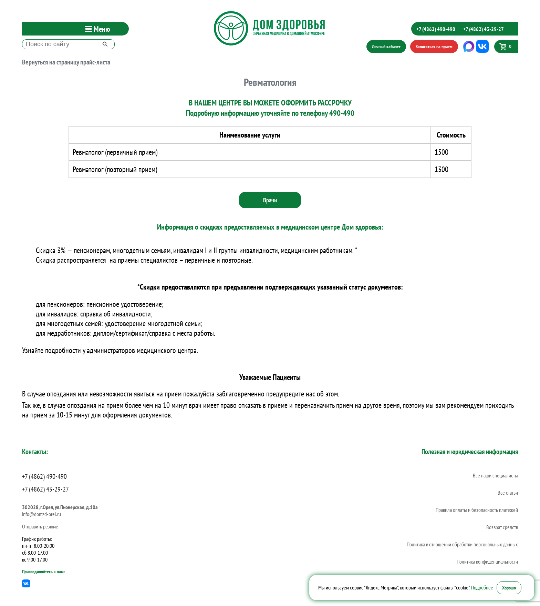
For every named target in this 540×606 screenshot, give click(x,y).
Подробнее (482, 587)
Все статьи (508, 492)
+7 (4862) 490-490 (435, 29)
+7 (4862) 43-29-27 (483, 29)
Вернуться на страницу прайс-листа (66, 62)
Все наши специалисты (495, 475)
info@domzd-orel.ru (41, 514)
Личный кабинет (386, 46)
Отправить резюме (40, 526)
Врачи (270, 200)
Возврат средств (502, 527)
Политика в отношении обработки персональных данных (462, 544)
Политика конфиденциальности (487, 561)
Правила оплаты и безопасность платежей (477, 509)
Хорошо (509, 588)
